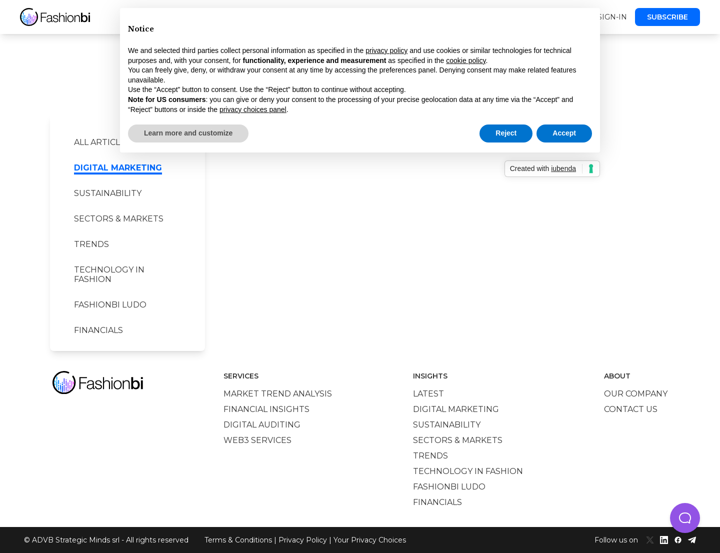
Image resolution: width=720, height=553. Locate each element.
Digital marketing (118, 167)
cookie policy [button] (466, 60)
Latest (428, 393)
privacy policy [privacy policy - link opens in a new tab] (387, 50)
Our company (636, 393)
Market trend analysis (278, 393)
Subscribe (667, 17)
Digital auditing (262, 425)
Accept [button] (564, 133)
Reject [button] (506, 133)
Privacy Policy (302, 540)
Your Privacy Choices (370, 540)
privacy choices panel (253, 110)
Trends (91, 244)
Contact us (631, 409)
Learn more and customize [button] (188, 133)
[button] (685, 518)
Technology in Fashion (109, 274)
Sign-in (612, 17)
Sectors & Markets (119, 219)
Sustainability (108, 193)
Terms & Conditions (238, 540)
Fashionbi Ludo (110, 305)
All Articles (102, 142)
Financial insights (267, 409)
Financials (98, 330)
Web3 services (258, 440)
